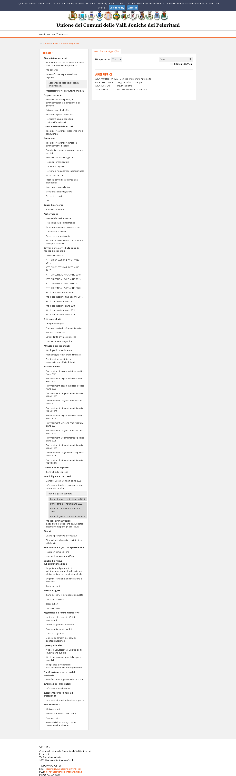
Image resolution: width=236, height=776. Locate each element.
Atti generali (52, 69)
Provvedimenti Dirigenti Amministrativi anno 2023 (65, 432)
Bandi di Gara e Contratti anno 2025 (63, 480)
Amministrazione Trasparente (54, 34)
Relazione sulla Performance (60, 222)
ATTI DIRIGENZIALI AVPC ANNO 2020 (63, 287)
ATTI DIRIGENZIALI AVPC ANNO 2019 (63, 279)
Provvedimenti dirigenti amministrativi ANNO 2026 (64, 461)
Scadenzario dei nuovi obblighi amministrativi (64, 84)
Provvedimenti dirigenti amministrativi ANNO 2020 (64, 395)
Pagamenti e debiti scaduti (59, 629)
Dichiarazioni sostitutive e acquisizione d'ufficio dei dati (60, 360)
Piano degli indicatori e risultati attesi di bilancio (64, 541)
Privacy (176, 773)
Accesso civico (53, 717)
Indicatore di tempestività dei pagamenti (60, 618)
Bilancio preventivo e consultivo (62, 535)
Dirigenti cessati (54, 196)
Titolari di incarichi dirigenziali (60, 157)
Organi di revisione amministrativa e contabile (64, 580)
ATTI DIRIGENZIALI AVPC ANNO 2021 (63, 283)
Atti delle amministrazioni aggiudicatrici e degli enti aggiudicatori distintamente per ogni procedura (65, 523)
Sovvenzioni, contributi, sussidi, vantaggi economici (61, 249)
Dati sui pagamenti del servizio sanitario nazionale (61, 639)
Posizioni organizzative (57, 161)
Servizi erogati (52, 590)
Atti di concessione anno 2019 (60, 310)
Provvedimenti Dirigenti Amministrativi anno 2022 (65, 402)
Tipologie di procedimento (59, 350)
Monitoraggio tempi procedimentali (63, 354)
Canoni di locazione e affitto (60, 556)
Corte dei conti (53, 586)
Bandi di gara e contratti (57, 476)
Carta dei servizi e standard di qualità (64, 594)
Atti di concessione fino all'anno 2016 (64, 296)
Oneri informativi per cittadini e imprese (61, 76)
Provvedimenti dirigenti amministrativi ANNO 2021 (64, 410)
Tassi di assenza (54, 175)
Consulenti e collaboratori (58, 126)
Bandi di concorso (53, 204)
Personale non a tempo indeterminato (65, 170)
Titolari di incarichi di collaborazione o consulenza (64, 132)
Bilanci (47, 531)
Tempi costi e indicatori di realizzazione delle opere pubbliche (64, 666)
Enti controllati (52, 319)
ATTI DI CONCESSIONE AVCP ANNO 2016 (62, 261)
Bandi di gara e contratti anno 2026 (67, 516)
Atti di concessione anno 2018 (60, 305)
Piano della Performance (58, 218)
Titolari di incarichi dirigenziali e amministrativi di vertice (61, 144)
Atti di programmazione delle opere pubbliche (63, 659)
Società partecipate (55, 332)
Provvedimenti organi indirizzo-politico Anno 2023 (65, 387)
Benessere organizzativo (58, 236)
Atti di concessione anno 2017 (60, 301)
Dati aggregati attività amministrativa (64, 328)
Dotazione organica (56, 166)
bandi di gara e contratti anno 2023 (67, 499)
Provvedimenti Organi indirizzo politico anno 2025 (65, 439)
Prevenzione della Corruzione (61, 713)
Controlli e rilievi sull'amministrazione (55, 562)
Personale (49, 138)
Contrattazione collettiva (58, 187)
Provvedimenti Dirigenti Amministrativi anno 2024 (65, 424)
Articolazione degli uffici (57, 110)
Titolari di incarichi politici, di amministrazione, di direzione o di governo (63, 102)
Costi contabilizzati (55, 599)
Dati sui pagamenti (55, 633)
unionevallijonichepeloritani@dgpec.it (116, 757)
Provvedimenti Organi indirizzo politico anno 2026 (65, 454)
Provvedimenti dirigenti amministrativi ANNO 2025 (64, 446)
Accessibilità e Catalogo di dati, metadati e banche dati (61, 724)
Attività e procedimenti (57, 345)
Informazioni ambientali (57, 683)
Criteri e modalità (54, 255)
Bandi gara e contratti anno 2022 (66, 503)
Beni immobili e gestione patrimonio (64, 547)
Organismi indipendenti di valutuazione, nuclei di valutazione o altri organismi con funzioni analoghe (64, 571)
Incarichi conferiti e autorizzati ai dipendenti (62, 181)
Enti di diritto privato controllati (61, 336)
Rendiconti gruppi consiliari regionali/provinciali (59, 120)
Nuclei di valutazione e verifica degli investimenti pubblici (64, 651)
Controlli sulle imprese (56, 467)
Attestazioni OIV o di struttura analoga (65, 90)
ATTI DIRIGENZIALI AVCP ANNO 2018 (63, 274)
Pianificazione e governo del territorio (59, 673)
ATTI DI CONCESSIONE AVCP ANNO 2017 (62, 269)
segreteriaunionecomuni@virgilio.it (116, 754)
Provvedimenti (52, 366)
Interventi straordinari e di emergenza (58, 694)
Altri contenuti (52, 704)
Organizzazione (52, 95)
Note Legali (164, 773)
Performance (51, 213)
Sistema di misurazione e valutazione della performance (64, 242)
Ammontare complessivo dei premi (63, 227)
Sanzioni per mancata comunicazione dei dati (64, 152)
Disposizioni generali (55, 58)
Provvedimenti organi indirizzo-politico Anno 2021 (65, 372)
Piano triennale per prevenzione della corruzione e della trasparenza (65, 64)
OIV (47, 200)
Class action (52, 603)
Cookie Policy (189, 773)
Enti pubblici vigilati (55, 323)
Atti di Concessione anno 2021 (61, 292)
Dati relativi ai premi (56, 231)
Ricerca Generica (183, 64)
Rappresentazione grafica (59, 341)
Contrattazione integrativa (59, 191)
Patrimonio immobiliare (57, 551)
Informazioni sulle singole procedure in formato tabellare (64, 487)
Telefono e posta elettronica (60, 114)
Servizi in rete (53, 608)
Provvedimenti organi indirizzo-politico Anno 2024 (65, 417)
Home (47, 43)
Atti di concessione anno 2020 (60, 314)
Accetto (132, 7)
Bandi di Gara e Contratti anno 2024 (65, 510)
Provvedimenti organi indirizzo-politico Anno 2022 (65, 380)
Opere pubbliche (53, 645)
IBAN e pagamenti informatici (60, 624)
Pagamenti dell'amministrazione (61, 612)
